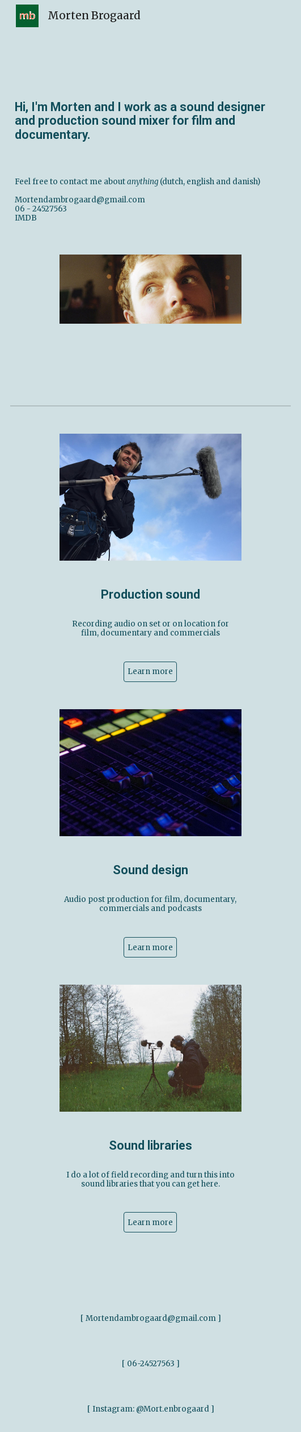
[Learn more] (150, 671)
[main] (150, 120)
